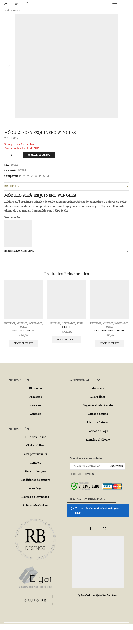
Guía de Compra (35, 477)
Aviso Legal (35, 494)
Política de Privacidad (35, 503)
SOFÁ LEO (66, 328)
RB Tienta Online (35, 443)
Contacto (35, 420)
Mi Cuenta (97, 394)
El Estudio (35, 394)
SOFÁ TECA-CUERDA (23, 332)
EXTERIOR (17, 324)
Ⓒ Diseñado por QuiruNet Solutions (97, 601)
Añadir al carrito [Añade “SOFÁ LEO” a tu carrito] (66, 341)
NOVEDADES (19, 328)
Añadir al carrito (41, 155)
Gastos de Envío (98, 420)
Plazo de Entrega (98, 429)
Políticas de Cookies (35, 512)
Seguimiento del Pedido (98, 411)
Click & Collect (35, 452)
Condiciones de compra (35, 486)
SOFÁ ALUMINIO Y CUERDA (109, 332)
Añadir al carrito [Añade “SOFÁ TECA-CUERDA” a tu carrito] (23, 345)
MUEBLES (29, 324)
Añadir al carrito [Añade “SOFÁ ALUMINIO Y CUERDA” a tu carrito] (109, 345)
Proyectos (35, 403)
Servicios (35, 411)
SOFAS (16, 10)
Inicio (7, 10)
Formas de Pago (98, 437)
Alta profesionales (35, 460)
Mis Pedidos (97, 403)
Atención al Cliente (98, 446)
